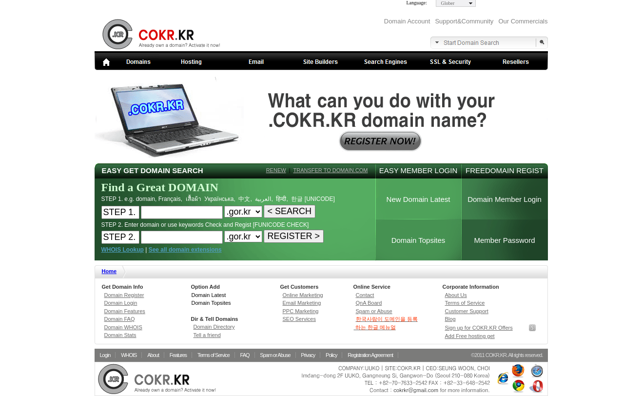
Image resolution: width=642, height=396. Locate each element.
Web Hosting (191, 61)
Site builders (321, 61)
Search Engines (385, 61)
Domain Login (120, 303)
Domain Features (124, 311)
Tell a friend (207, 335)
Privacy (308, 355)
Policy (331, 355)
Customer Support (466, 311)
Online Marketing (303, 295)
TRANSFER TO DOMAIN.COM (330, 170)
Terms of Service (465, 303)
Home (109, 271)
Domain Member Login (504, 199)
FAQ (245, 355)
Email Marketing (302, 303)
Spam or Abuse (374, 311)
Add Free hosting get (470, 336)
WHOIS (128, 355)
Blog (450, 319)
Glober (448, 3)
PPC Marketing (301, 311)
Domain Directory (214, 327)
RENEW (276, 170)
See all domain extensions (185, 249)
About (153, 355)
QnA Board (369, 303)
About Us (456, 295)
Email (256, 61)
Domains (127, 61)
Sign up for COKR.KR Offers (479, 328)
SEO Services (299, 319)
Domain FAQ (119, 319)
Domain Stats (120, 335)
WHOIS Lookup (122, 249)
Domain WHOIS (123, 327)
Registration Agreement (370, 355)
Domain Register (124, 295)
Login (105, 355)
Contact (365, 295)
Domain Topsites (418, 240)
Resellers (515, 61)
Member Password (504, 240)
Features (178, 355)
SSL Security (450, 61)
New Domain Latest (418, 199)
